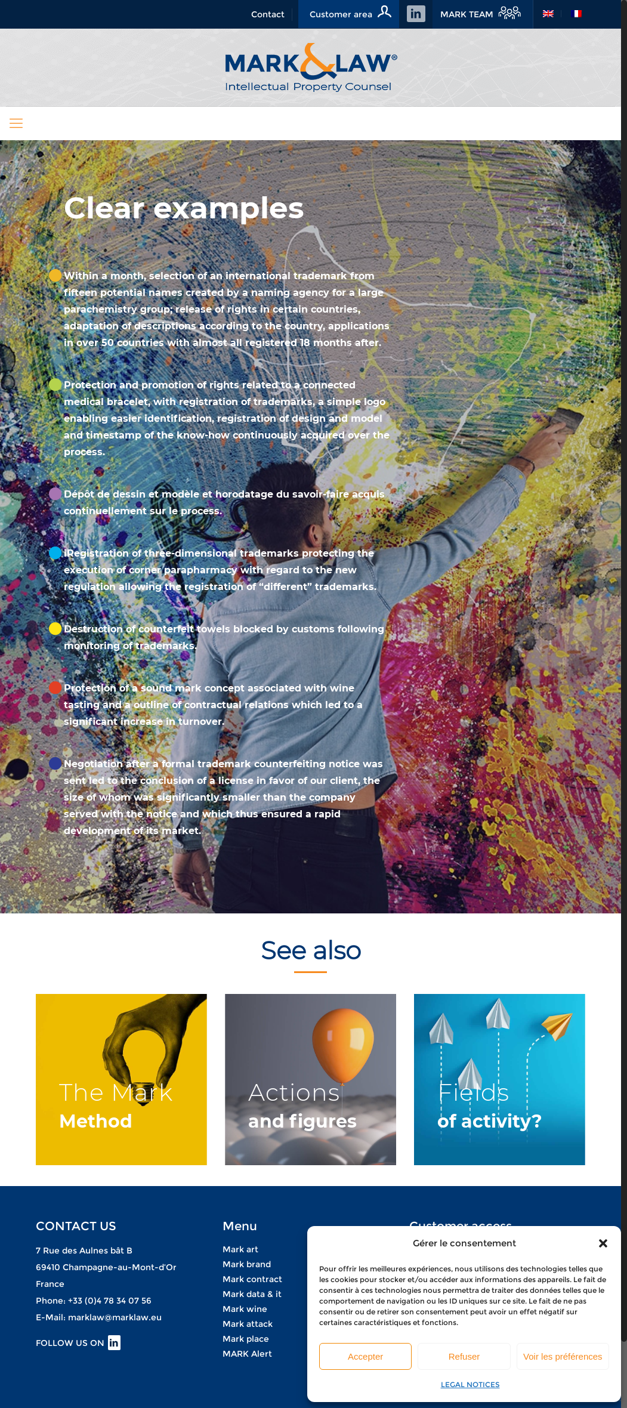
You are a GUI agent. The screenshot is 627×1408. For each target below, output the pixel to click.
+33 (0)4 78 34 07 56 (110, 1300)
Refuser (464, 1356)
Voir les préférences (563, 1356)
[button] (603, 1243)
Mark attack (248, 1324)
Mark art (240, 1249)
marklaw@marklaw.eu (115, 1317)
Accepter (365, 1356)
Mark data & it (252, 1294)
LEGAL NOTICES (470, 1384)
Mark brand (247, 1264)
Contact (268, 14)
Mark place (246, 1338)
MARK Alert (247, 1353)
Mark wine (245, 1309)
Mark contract (252, 1279)
